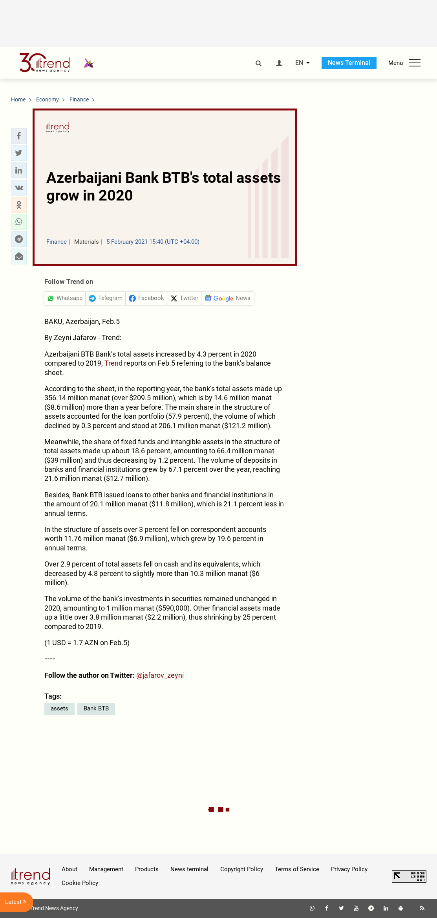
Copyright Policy (241, 869)
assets (59, 708)
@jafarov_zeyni (160, 675)
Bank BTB (96, 708)
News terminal (189, 869)
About (69, 869)
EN (299, 63)
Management (106, 869)
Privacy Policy (349, 869)
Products (147, 869)
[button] (18, 136)
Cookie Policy (80, 883)
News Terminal (349, 62)
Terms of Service (297, 869)
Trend (113, 363)
